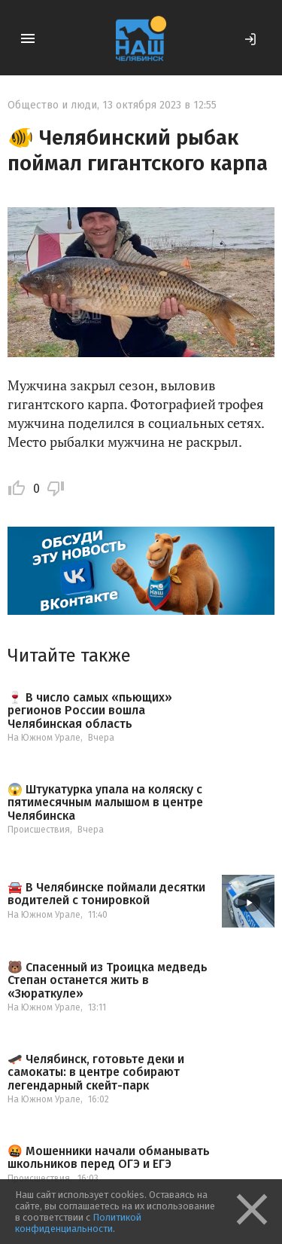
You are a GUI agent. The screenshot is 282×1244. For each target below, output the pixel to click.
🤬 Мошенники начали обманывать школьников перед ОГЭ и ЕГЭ (109, 1158)
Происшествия (39, 829)
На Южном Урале (44, 737)
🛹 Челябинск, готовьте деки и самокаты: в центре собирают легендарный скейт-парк (96, 1073)
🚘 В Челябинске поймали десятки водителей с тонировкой (106, 894)
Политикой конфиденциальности (78, 1223)
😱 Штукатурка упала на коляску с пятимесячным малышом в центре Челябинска (105, 803)
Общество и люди (52, 105)
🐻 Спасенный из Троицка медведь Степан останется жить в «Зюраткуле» (108, 981)
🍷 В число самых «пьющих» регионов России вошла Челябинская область (90, 711)
